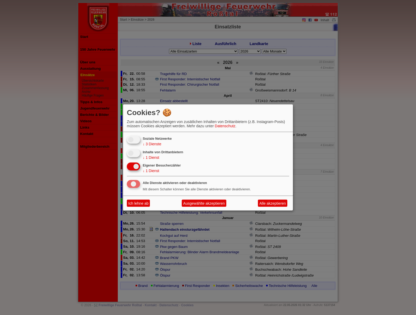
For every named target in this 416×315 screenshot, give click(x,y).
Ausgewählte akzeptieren (204, 203)
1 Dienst (151, 157)
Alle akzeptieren (272, 203)
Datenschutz (225, 126)
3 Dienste (152, 144)
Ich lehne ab (138, 203)
